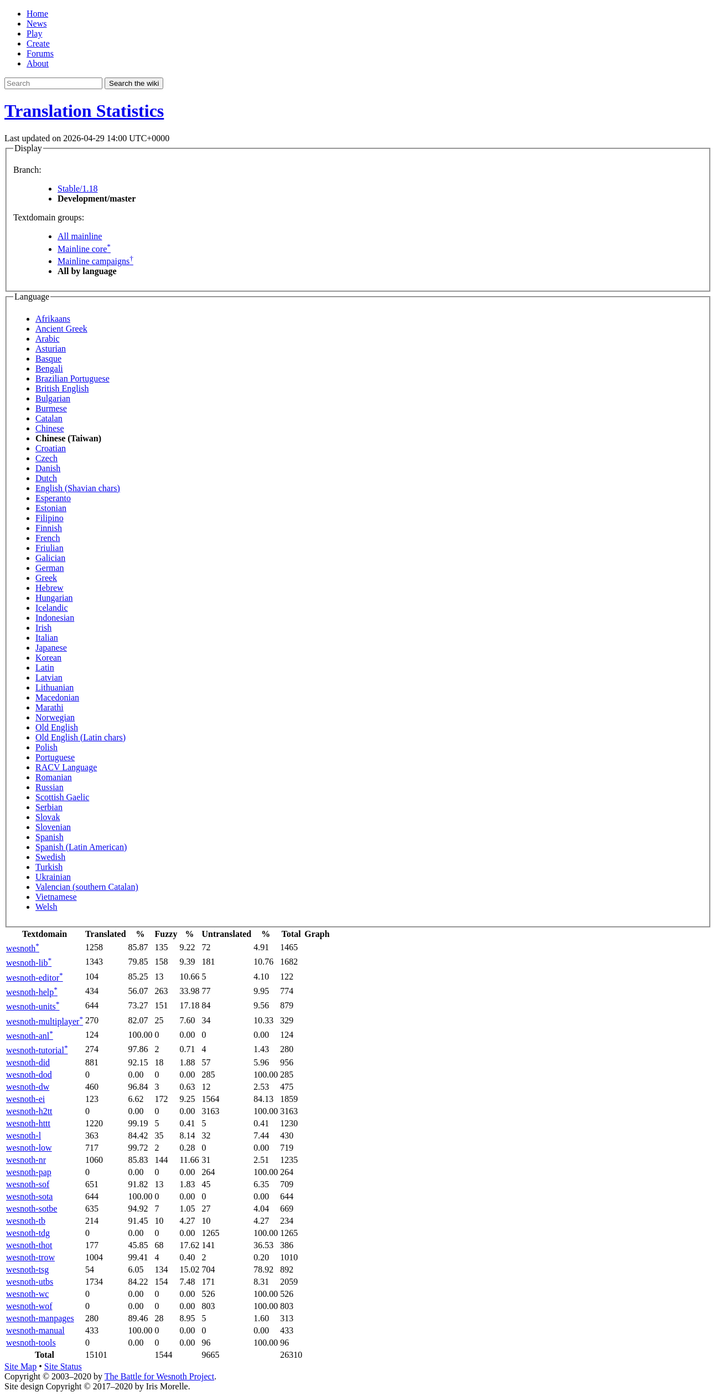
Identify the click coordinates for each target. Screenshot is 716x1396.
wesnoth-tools (31, 1342)
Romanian (53, 777)
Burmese (51, 408)
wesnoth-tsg (27, 1269)
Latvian (49, 677)
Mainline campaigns (95, 261)
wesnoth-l (23, 1135)
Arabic (47, 338)
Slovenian (53, 827)
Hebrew (49, 588)
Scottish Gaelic (62, 797)
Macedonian (57, 697)
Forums (40, 53)
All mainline (80, 236)
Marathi (49, 707)
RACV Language (66, 767)
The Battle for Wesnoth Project (159, 1376)
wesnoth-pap (28, 1172)
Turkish (49, 867)
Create (38, 43)
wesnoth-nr (26, 1160)
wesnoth (22, 948)
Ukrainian (53, 877)
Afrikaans (52, 318)
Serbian (49, 807)
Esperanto (53, 498)
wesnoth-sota (29, 1196)
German (49, 568)
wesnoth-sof (27, 1184)
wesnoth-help (32, 992)
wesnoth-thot (29, 1245)
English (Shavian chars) (77, 488)
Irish (43, 627)
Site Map (20, 1366)
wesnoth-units (32, 1006)
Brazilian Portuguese (72, 378)
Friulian (49, 548)
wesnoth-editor (34, 977)
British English (62, 388)
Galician (50, 558)
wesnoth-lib (28, 962)
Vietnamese (56, 897)
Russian (49, 787)
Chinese (49, 428)
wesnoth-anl (29, 1035)
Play (34, 33)
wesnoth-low (29, 1147)
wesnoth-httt (28, 1123)
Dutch (46, 478)
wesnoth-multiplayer (44, 1021)
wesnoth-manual (35, 1330)
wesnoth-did (28, 1062)
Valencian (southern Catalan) (86, 887)
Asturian (50, 348)
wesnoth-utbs (29, 1281)
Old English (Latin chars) (80, 737)
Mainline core (84, 249)
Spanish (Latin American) (81, 847)
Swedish (50, 857)
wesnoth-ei (25, 1099)
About (38, 63)
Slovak (47, 817)
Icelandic (51, 607)
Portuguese (55, 757)
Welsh (46, 906)
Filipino (49, 518)
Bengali (49, 368)
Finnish (48, 528)
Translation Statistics (84, 111)
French (47, 538)
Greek (46, 578)
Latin (44, 667)
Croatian (50, 448)
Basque (48, 358)
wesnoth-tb (25, 1220)
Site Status (63, 1366)
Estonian (50, 508)
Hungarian (54, 597)
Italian (46, 637)
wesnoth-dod (29, 1074)
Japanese (51, 647)
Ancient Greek (61, 328)
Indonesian (54, 617)
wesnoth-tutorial (37, 1050)
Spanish (49, 837)
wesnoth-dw (27, 1086)
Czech (46, 458)
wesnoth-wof (29, 1306)
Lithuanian (54, 687)
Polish (46, 747)
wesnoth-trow (30, 1257)
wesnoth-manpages (40, 1318)
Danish (47, 468)
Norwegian (55, 717)
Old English (56, 727)
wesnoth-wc (27, 1294)
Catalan (49, 418)
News (36, 23)
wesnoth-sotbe (31, 1208)
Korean (48, 657)
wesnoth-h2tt (29, 1111)
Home (37, 13)
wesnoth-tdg (28, 1233)
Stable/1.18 (77, 188)
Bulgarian (52, 398)
